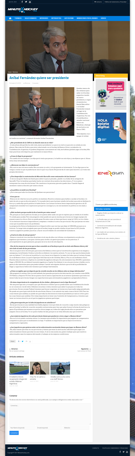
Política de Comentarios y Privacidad (115, 2)
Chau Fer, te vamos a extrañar (37, 377)
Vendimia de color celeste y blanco (108, 238)
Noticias (15, 72)
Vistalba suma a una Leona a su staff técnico (60, 377)
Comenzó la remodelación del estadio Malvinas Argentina (108, 226)
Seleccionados (30, 19)
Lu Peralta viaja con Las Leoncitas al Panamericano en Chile (108, 220)
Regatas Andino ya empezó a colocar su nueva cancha (109, 214)
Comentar (35, 83)
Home (9, 72)
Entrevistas (56, 19)
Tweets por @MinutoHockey (106, 204)
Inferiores (44, 19)
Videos (103, 19)
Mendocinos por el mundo (87, 19)
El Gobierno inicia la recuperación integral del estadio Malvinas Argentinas (18, 380)
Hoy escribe (69, 19)
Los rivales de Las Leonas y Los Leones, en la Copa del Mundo (110, 233)
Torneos (18, 19)
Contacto (98, 2)
